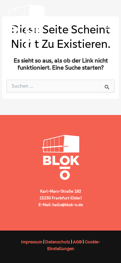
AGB (77, 242)
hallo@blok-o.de (67, 204)
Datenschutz (57, 242)
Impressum (31, 242)
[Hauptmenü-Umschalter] (108, 27)
